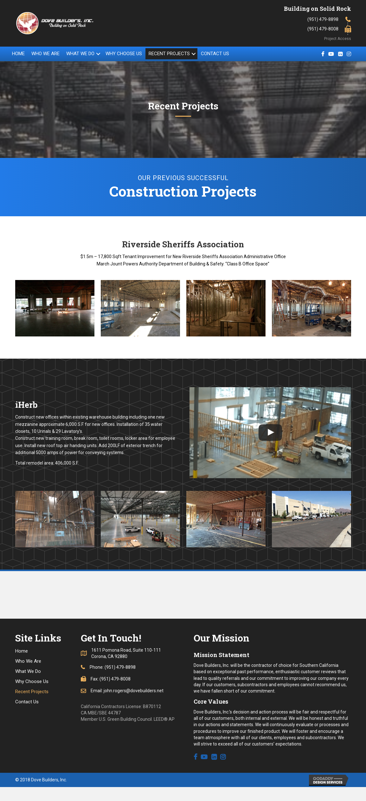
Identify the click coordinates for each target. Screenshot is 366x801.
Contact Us (215, 53)
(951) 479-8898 (322, 19)
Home (18, 53)
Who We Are (45, 53)
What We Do (80, 53)
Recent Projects (169, 53)
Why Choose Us (124, 53)
